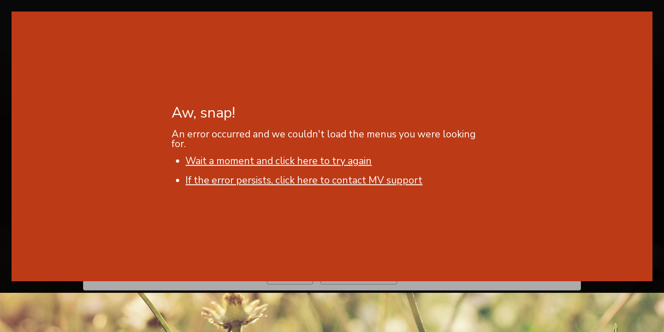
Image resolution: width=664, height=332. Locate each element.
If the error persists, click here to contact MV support (303, 180)
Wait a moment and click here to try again (278, 161)
